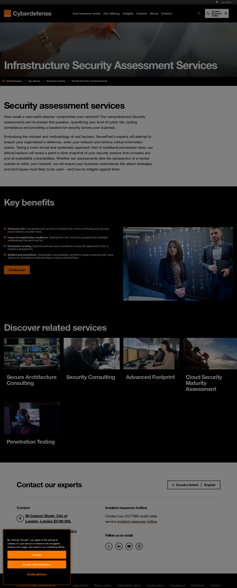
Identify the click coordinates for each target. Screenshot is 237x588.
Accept (37, 574)
